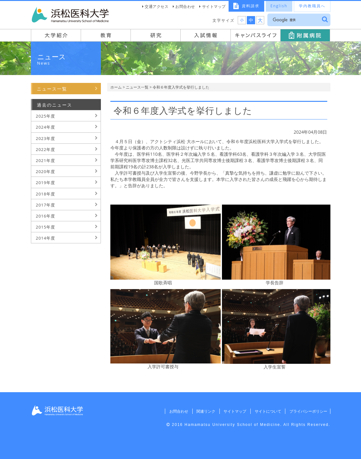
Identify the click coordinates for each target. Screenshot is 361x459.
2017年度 (45, 205)
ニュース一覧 (137, 87)
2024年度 (45, 127)
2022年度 (45, 149)
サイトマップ (214, 6)
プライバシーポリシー (307, 411)
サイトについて (266, 411)
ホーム (116, 87)
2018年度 (45, 194)
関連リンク (202, 411)
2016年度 (45, 216)
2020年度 (45, 171)
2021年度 (45, 160)
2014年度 (45, 238)
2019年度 (45, 182)
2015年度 (45, 227)
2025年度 (45, 116)
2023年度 (45, 138)
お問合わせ (185, 6)
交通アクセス (156, 6)
